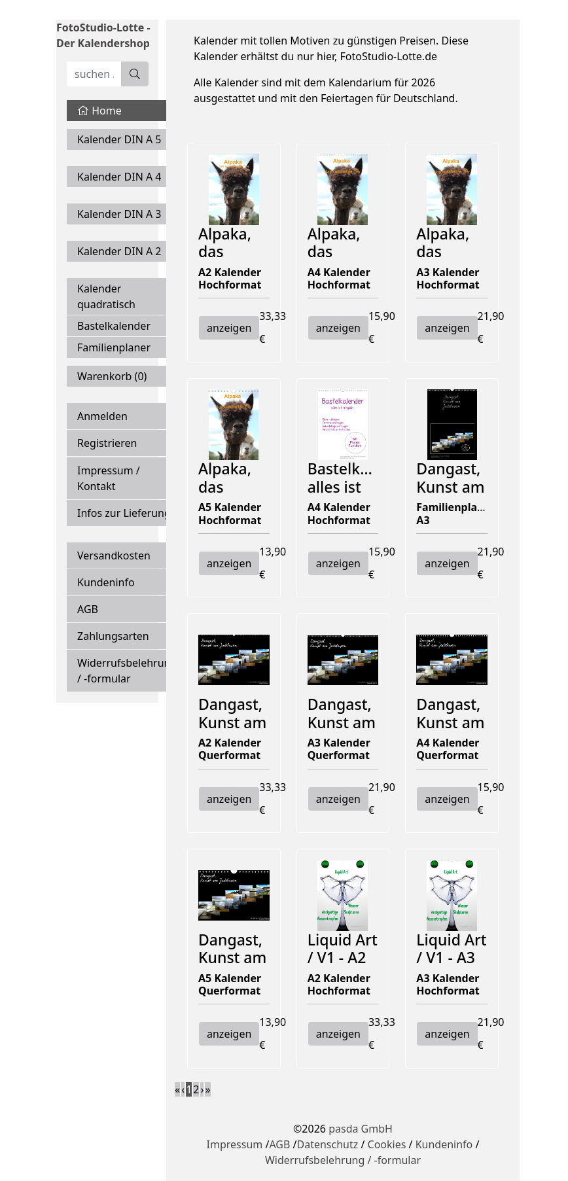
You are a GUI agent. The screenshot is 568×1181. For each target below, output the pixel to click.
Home (99, 110)
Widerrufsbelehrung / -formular (127, 671)
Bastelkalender (114, 326)
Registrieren (107, 443)
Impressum (235, 1144)
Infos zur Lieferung (124, 513)
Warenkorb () (112, 376)
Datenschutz (327, 1144)
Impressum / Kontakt (108, 478)
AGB (87, 609)
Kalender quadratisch (106, 296)
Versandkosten (114, 555)
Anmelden (102, 416)
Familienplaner (114, 347)
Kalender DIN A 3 (119, 214)
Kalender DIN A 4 (119, 176)
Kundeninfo (106, 582)
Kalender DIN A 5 (119, 139)
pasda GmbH (360, 1128)
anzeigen (229, 328)
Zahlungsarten (113, 636)
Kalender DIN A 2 (119, 251)
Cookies (387, 1144)
